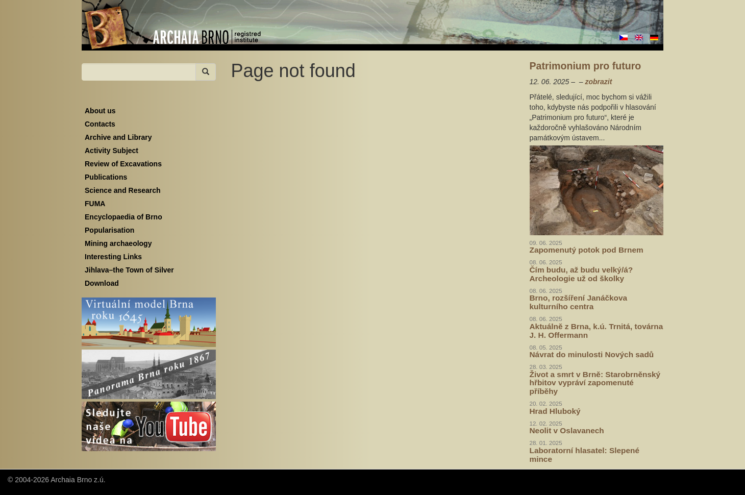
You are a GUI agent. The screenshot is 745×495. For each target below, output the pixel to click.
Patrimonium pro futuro (585, 65)
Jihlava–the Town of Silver (129, 270)
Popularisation (109, 230)
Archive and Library (118, 137)
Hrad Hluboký (555, 411)
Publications (106, 177)
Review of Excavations (123, 164)
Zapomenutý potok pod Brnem (586, 249)
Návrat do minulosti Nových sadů (592, 354)
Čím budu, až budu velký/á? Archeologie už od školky (581, 274)
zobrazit (598, 82)
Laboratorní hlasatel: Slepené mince (585, 454)
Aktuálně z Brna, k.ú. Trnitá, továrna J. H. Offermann (596, 330)
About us (100, 111)
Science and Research (123, 190)
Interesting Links (113, 257)
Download (102, 283)
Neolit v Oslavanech (567, 430)
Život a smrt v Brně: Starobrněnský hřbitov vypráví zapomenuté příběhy (595, 383)
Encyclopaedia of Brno (123, 217)
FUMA (95, 204)
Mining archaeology (118, 243)
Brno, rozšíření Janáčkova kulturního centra (579, 302)
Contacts (100, 124)
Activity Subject (111, 150)
